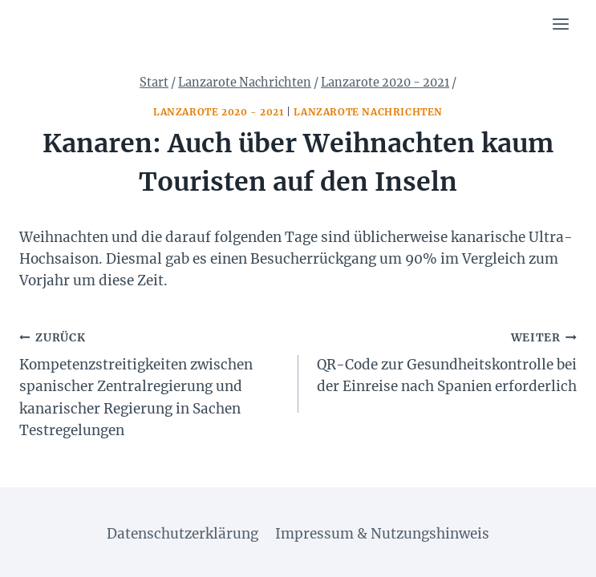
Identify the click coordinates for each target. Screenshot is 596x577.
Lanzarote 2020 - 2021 (218, 112)
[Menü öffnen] (560, 24)
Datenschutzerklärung (182, 534)
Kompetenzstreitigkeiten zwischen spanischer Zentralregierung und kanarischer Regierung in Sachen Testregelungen (152, 382)
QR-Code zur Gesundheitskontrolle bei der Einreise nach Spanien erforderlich (445, 361)
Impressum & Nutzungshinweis (382, 534)
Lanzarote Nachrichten (368, 112)
